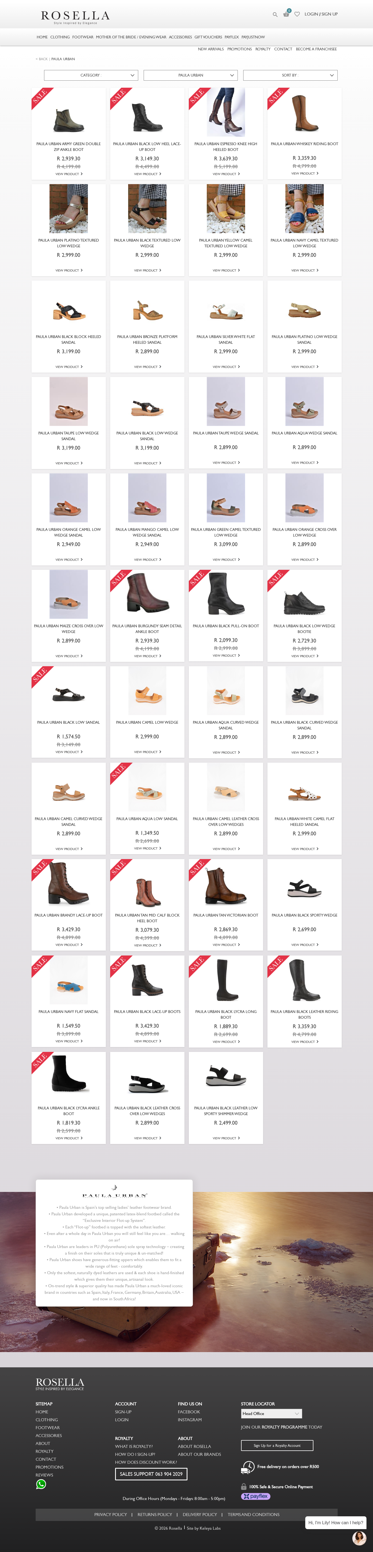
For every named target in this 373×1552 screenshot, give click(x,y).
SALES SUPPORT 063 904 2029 (151, 1474)
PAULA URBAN (63, 59)
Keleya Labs (210, 1528)
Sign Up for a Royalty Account (277, 1445)
